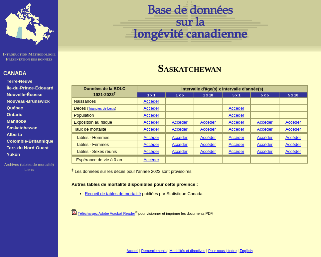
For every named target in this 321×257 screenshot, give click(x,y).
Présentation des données (29, 59)
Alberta (14, 134)
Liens (29, 170)
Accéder (151, 101)
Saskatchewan (22, 127)
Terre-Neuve (19, 81)
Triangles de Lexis (101, 108)
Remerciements (154, 251)
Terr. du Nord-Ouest (28, 147)
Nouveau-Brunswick (28, 101)
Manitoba (16, 121)
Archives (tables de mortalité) (29, 165)
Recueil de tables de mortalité (113, 193)
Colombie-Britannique (30, 141)
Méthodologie (42, 54)
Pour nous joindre (222, 251)
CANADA (14, 73)
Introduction (15, 54)
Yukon (13, 154)
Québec (15, 107)
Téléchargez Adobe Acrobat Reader (106, 213)
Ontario (15, 114)
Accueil (132, 251)
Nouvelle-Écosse (25, 94)
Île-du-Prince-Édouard (30, 87)
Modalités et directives (188, 251)
